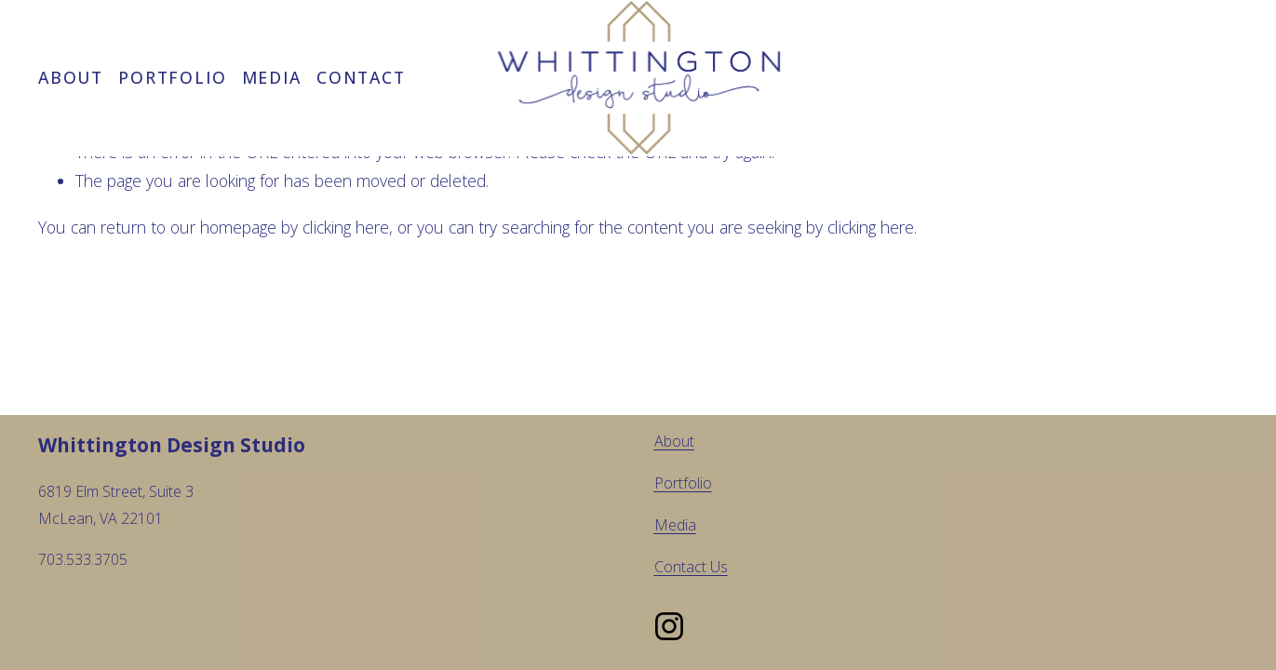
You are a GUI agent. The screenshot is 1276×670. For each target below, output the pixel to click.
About (70, 77)
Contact (360, 77)
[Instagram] (669, 626)
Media (272, 77)
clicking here (345, 227)
